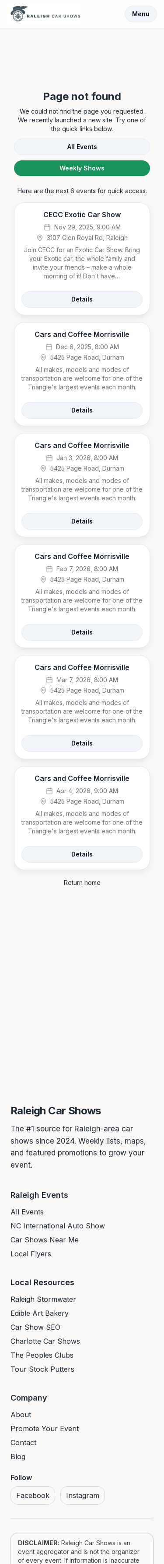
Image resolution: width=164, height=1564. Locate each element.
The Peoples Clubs (41, 1355)
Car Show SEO (35, 1327)
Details (82, 299)
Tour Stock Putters (42, 1369)
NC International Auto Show (57, 1225)
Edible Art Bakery (39, 1313)
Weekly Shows (82, 168)
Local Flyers (30, 1253)
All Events (82, 146)
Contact (23, 1442)
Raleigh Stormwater (43, 1299)
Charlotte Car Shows (45, 1341)
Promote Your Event (44, 1428)
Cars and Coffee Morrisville (82, 334)
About (20, 1414)
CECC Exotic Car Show (82, 214)
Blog (17, 1456)
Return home (82, 882)
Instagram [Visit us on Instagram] (82, 1495)
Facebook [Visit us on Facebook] (32, 1495)
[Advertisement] (82, 51)
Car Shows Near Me (44, 1239)
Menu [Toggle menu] (141, 13)
